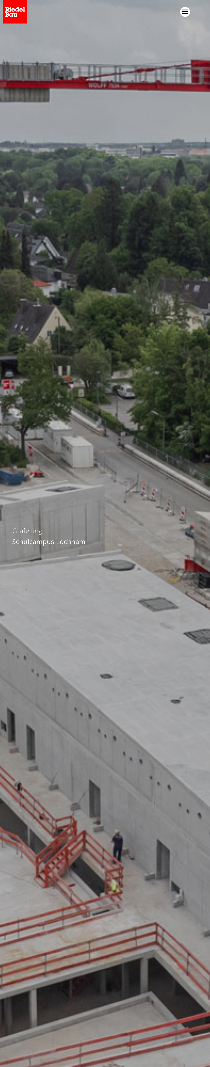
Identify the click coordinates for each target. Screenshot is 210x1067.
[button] (185, 12)
